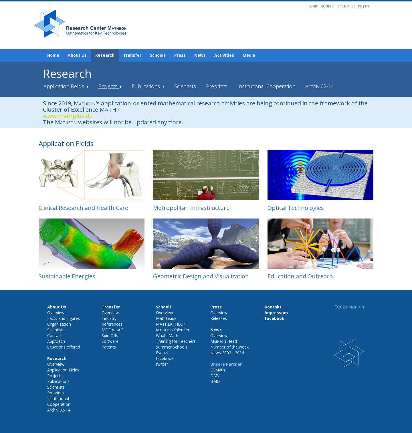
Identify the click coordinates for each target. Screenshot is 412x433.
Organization (59, 324)
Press (180, 55)
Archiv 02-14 (319, 86)
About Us (77, 55)
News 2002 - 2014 (227, 352)
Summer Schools (171, 347)
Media (249, 55)
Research (104, 55)
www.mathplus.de (67, 116)
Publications (146, 86)
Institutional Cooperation (266, 86)
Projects (108, 86)
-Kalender (172, 329)
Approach (56, 341)
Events (162, 352)
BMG (215, 381)
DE (360, 6)
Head (223, 341)
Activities (224, 55)
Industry (109, 318)
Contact (328, 6)
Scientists (185, 86)
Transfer (132, 55)
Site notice (346, 6)
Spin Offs (110, 335)
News (200, 55)
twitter (162, 364)
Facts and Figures (63, 318)
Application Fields (64, 86)
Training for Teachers (176, 341)
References (112, 324)
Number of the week (229, 347)
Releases (218, 318)
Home (53, 55)
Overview (55, 312)
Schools (158, 55)
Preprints (216, 86)
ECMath (217, 370)
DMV (214, 375)
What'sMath (167, 335)
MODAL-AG (112, 329)
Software (110, 341)
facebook (164, 358)
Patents (109, 347)
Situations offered (63, 347)
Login (313, 6)
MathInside (166, 318)
